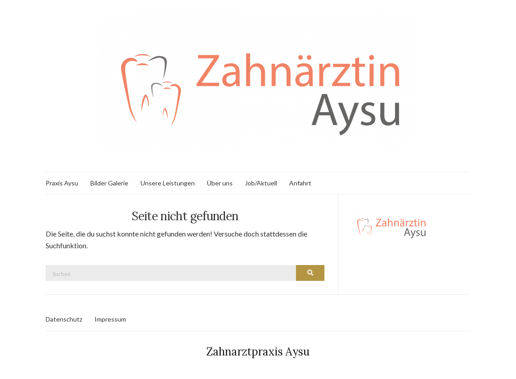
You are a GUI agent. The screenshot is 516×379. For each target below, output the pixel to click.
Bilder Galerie (109, 183)
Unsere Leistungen (168, 183)
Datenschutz (64, 319)
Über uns (220, 183)
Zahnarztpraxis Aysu (258, 352)
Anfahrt (300, 183)
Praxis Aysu (62, 183)
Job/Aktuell (261, 183)
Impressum (110, 319)
